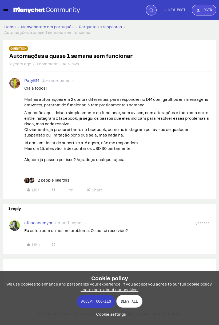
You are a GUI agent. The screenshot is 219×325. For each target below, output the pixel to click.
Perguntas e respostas (100, 27)
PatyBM (31, 80)
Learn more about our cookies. (109, 290)
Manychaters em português (47, 27)
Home (10, 27)
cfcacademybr (38, 223)
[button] (6, 11)
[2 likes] (46, 180)
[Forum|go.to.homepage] (46, 10)
